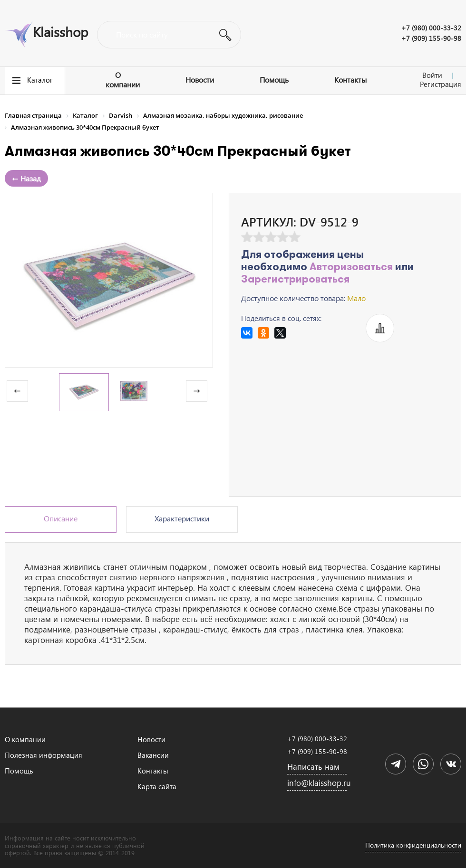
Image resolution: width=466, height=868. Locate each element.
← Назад (26, 178)
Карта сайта (156, 786)
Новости (199, 80)
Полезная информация (43, 755)
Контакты (350, 80)
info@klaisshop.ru (317, 782)
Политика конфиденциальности (413, 844)
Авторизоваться (351, 267)
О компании (123, 79)
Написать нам (313, 766)
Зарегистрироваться (295, 279)
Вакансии (153, 755)
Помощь (274, 80)
